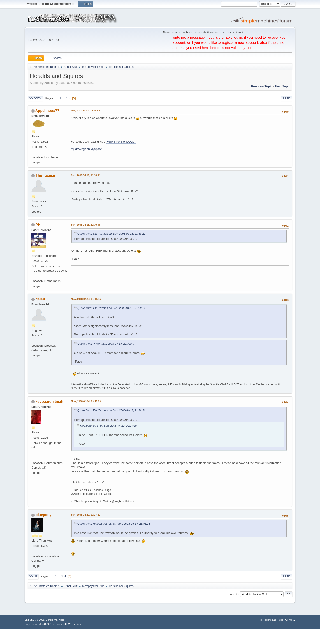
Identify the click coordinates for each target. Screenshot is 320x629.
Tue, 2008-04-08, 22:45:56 (85, 110)
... (64, 98)
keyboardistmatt (49, 401)
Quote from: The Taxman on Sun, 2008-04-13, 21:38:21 (111, 233)
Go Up (33, 576)
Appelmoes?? (47, 111)
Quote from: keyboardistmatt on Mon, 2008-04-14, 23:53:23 (113, 523)
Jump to (234, 594)
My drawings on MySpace (86, 149)
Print (286, 98)
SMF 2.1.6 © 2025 (34, 619)
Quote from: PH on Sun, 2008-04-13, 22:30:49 (105, 343)
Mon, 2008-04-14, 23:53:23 (86, 401)
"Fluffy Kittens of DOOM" (121, 141)
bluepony (43, 515)
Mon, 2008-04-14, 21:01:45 (86, 299)
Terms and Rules (274, 619)
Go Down (35, 98)
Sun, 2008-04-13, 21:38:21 (85, 175)
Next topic (282, 86)
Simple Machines (55, 619)
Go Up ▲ (290, 619)
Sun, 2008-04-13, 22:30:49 (85, 224)
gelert (40, 299)
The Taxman (45, 175)
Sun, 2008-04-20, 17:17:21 (85, 514)
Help (260, 619)
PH (37, 225)
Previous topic (261, 86)
